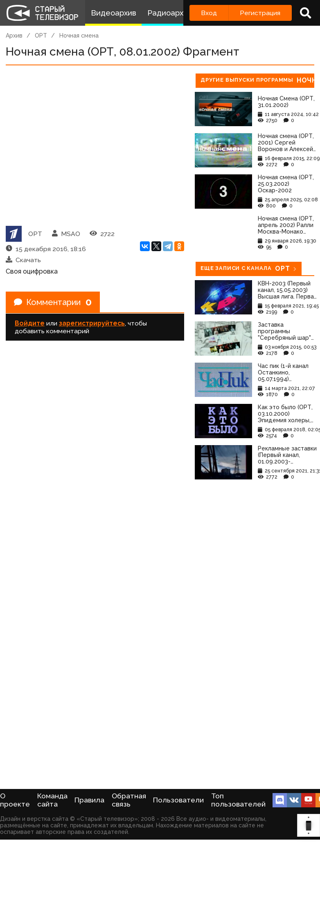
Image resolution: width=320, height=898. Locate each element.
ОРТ (41, 35)
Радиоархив (169, 13)
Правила (89, 800)
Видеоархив (113, 13)
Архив (14, 35)
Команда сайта (52, 800)
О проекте (15, 800)
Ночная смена (79, 35)
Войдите (30, 323)
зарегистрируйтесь (92, 323)
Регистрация (260, 13)
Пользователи (178, 800)
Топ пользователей (238, 800)
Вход (209, 13)
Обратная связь (129, 800)
